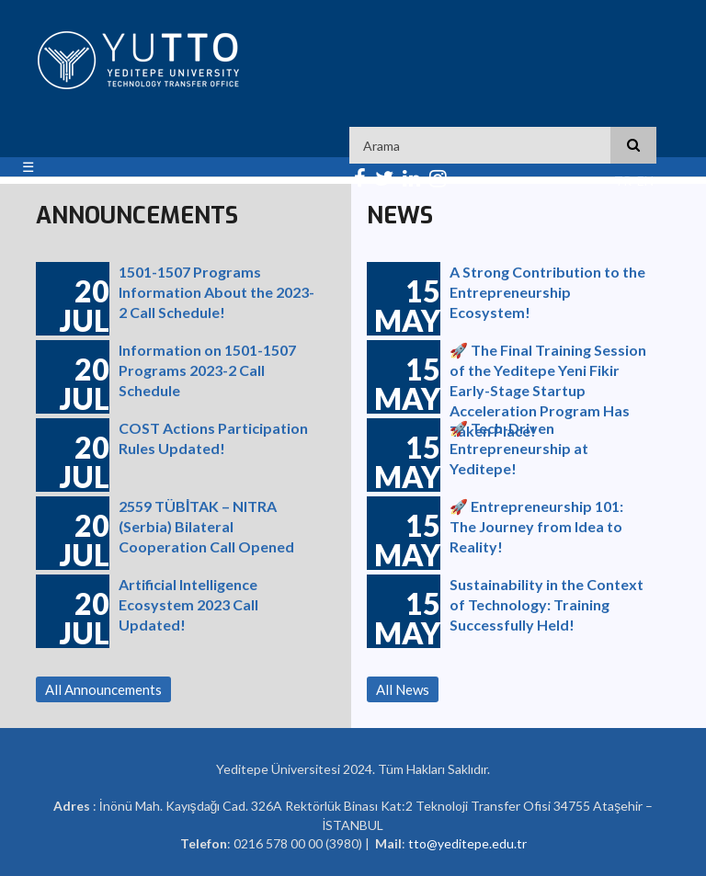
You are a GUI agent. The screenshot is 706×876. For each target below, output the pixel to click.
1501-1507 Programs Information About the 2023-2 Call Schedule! (216, 290)
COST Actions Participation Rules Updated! (213, 438)
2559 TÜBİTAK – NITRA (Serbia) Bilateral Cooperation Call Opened (206, 524)
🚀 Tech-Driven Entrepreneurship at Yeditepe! (519, 446)
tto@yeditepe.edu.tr (467, 843)
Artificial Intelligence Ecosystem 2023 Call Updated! (188, 602)
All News (402, 689)
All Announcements (103, 689)
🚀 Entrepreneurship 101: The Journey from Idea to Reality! (536, 524)
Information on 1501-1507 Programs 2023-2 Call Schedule (207, 368)
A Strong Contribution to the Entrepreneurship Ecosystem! (547, 290)
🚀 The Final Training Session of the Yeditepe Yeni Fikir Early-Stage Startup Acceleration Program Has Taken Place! (548, 368)
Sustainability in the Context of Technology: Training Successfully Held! (546, 602)
